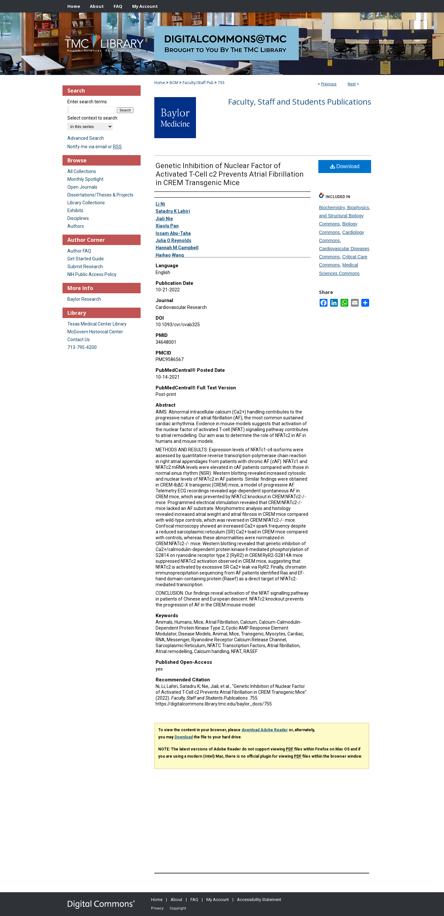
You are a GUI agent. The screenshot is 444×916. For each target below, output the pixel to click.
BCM (174, 82)
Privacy (157, 908)
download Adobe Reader (265, 730)
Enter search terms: (87, 101)
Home (159, 82)
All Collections (81, 171)
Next (352, 84)
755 (221, 82)
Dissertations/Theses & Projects (100, 194)
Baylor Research (84, 299)
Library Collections (86, 202)
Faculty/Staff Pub (198, 82)
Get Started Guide (85, 258)
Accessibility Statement (259, 899)
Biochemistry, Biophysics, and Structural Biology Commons (344, 215)
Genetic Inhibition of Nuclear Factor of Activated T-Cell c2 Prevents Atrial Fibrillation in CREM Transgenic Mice (230, 174)
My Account (217, 899)
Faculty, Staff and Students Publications (299, 101)
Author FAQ (79, 251)
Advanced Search (85, 138)
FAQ (194, 899)
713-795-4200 (82, 347)
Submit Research (85, 266)
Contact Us (78, 339)
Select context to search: (92, 118)
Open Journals (82, 187)
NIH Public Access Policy (92, 274)
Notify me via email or (94, 146)
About (176, 899)
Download (345, 166)
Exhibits (75, 210)
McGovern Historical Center (95, 331)
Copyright (178, 908)
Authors (75, 226)
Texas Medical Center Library (97, 324)
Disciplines (78, 218)
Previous (329, 84)
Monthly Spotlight (85, 179)
